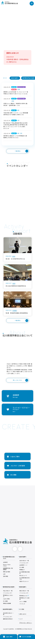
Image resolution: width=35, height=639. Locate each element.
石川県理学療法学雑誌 (24, 572)
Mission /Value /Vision (6, 565)
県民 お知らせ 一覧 (24, 590)
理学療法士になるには (8, 595)
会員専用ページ (23, 565)
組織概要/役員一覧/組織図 (8, 568)
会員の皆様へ (14, 98)
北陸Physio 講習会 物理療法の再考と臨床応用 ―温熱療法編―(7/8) (15, 104)
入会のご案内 (6, 599)
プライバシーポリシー (25, 623)
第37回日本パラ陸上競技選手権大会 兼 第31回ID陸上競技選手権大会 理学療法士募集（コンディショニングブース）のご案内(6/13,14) (15, 125)
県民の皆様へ (14, 89)
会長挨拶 (5, 562)
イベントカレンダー (24, 563)
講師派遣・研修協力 (8, 619)
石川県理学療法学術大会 (24, 578)
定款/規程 (5, 576)
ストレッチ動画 (22, 601)
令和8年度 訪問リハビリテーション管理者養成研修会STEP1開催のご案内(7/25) (15, 114)
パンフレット (22, 603)
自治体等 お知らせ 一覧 (8, 613)
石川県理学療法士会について (8, 557)
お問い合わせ (22, 614)
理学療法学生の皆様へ (21, 98)
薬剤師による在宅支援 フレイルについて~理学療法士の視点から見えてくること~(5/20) (15, 93)
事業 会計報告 (6, 571)
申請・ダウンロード (23, 581)
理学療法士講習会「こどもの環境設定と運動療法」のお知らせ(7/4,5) (15, 137)
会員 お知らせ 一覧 (24, 560)
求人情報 (21, 567)
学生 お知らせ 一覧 (7, 590)
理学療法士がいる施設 (24, 598)
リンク (20, 619)
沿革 (4, 574)
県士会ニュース (23, 575)
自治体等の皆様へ (7, 609)
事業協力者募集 (7, 603)
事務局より (22, 569)
